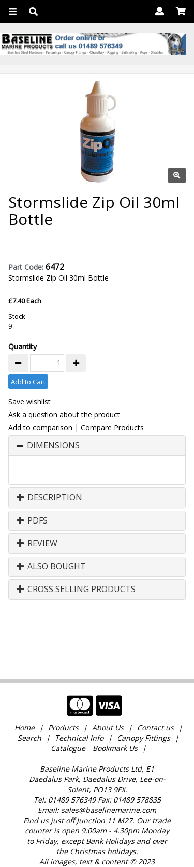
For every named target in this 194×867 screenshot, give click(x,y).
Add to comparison (40, 427)
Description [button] (49, 497)
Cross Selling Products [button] (76, 589)
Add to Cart (28, 381)
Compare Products (112, 427)
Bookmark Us (115, 714)
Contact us (155, 693)
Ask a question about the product (64, 414)
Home (25, 693)
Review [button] (37, 543)
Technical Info (79, 704)
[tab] (97, 445)
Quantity (22, 346)
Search (30, 704)
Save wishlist (29, 401)
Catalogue (68, 714)
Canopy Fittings (143, 704)
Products (63, 693)
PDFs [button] (32, 521)
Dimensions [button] (53, 445)
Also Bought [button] (51, 566)
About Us (108, 693)
